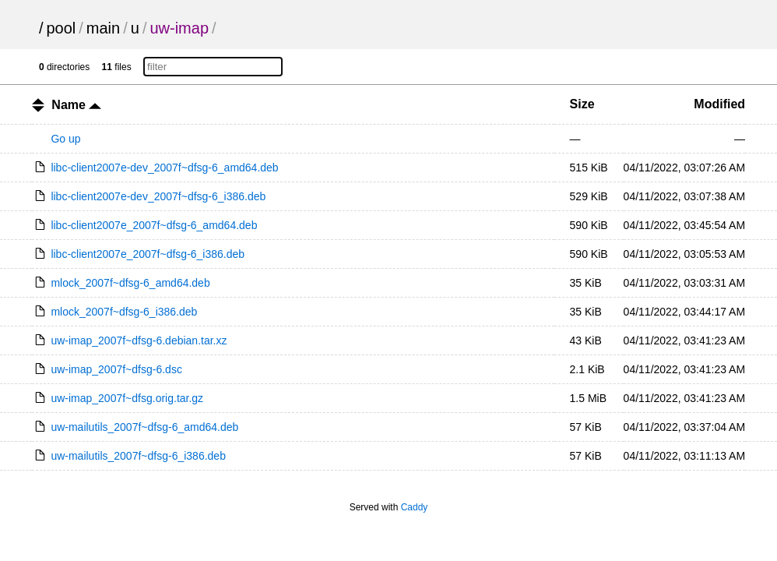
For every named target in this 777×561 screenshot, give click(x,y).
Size (582, 104)
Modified (719, 104)
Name (76, 104)
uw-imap (179, 28)
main (103, 28)
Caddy (414, 507)
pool (61, 28)
